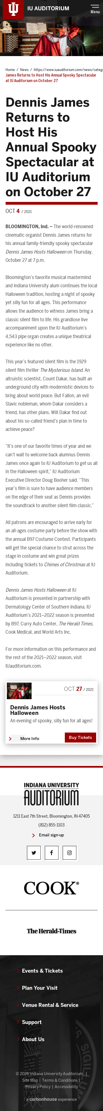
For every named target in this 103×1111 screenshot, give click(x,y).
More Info (29, 738)
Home (10, 69)
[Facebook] (52, 853)
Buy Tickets (80, 737)
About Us (33, 1039)
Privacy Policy (38, 1086)
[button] (95, 8)
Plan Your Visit (40, 988)
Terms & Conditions (59, 1080)
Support (32, 1022)
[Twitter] (34, 853)
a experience (51, 1099)
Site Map (30, 1080)
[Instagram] (69, 853)
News (24, 69)
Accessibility (66, 1086)
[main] (51, 391)
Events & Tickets (42, 971)
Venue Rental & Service (50, 1005)
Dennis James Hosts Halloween (37, 710)
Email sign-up (51, 835)
